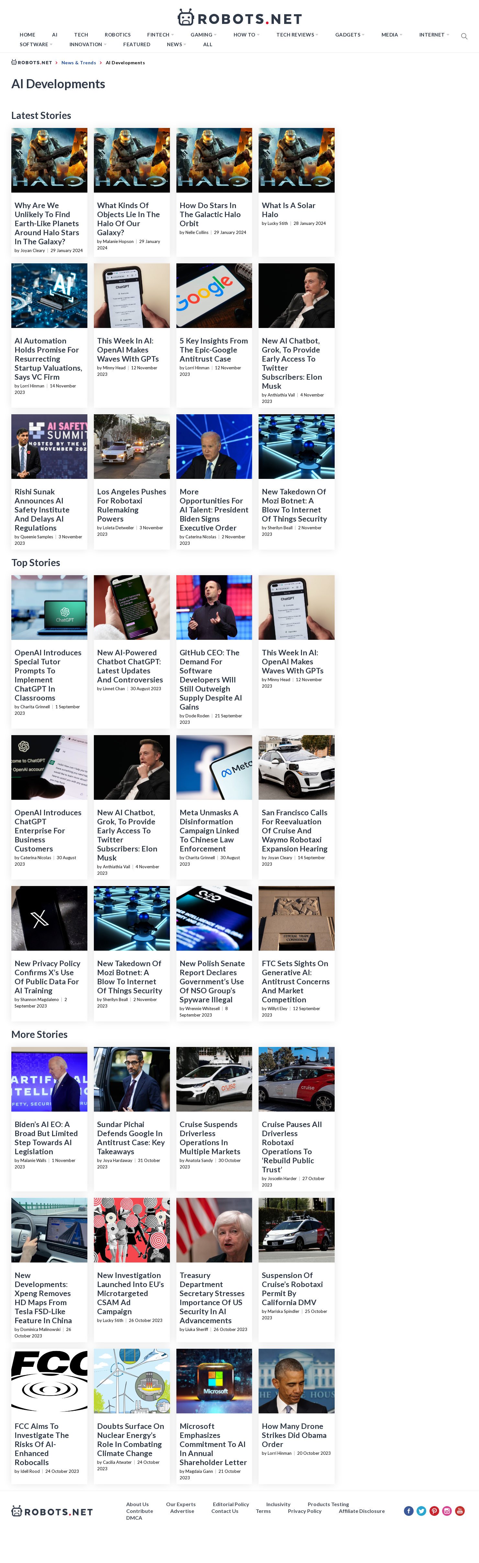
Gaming (201, 34)
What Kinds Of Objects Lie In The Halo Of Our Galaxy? (128, 219)
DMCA (134, 1518)
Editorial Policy (231, 1504)
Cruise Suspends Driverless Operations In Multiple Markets (210, 1138)
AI (54, 34)
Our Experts (181, 1504)
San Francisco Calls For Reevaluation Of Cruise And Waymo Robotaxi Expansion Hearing (295, 830)
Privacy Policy (305, 1511)
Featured (136, 44)
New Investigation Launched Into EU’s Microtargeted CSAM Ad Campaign (130, 1293)
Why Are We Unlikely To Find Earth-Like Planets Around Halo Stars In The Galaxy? (47, 223)
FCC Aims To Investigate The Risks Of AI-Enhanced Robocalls (42, 1444)
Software (34, 44)
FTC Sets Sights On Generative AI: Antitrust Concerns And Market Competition (296, 981)
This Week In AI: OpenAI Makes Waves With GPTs (128, 349)
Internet (432, 34)
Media (390, 34)
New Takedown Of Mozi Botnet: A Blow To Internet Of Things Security (294, 505)
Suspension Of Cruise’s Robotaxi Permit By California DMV (292, 1289)
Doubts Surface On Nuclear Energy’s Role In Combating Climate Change (130, 1439)
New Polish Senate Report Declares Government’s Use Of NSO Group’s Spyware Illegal (212, 981)
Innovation (86, 44)
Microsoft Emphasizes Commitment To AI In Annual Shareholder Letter (213, 1444)
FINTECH (158, 34)
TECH (81, 34)
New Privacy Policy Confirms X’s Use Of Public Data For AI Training (47, 977)
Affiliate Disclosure (362, 1511)
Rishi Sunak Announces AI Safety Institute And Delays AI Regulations (42, 509)
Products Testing (328, 1504)
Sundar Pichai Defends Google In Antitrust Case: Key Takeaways (131, 1138)
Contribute (139, 1511)
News (174, 44)
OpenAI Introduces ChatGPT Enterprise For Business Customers (48, 830)
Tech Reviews (295, 34)
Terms (263, 1511)
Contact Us (225, 1511)
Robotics (117, 34)
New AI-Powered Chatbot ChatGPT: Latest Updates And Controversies (130, 666)
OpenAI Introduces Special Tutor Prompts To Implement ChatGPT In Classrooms (48, 675)
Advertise (182, 1511)
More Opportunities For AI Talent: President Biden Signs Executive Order (214, 509)
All (208, 44)
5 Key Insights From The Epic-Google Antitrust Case (214, 349)
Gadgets (348, 34)
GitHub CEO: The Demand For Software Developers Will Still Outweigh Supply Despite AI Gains (211, 679)
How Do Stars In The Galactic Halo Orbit (210, 214)
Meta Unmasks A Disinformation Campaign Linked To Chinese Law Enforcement (209, 830)
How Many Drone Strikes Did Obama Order (294, 1435)
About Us (137, 1504)
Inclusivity (278, 1504)
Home (27, 34)
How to (244, 34)
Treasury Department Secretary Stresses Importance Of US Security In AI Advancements (212, 1298)
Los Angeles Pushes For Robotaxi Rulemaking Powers (131, 505)
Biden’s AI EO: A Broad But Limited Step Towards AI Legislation (46, 1138)
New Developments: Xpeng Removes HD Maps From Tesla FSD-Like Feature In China (43, 1298)
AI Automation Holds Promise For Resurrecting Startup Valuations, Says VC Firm (48, 358)
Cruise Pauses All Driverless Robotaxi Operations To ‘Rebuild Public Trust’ (292, 1147)
